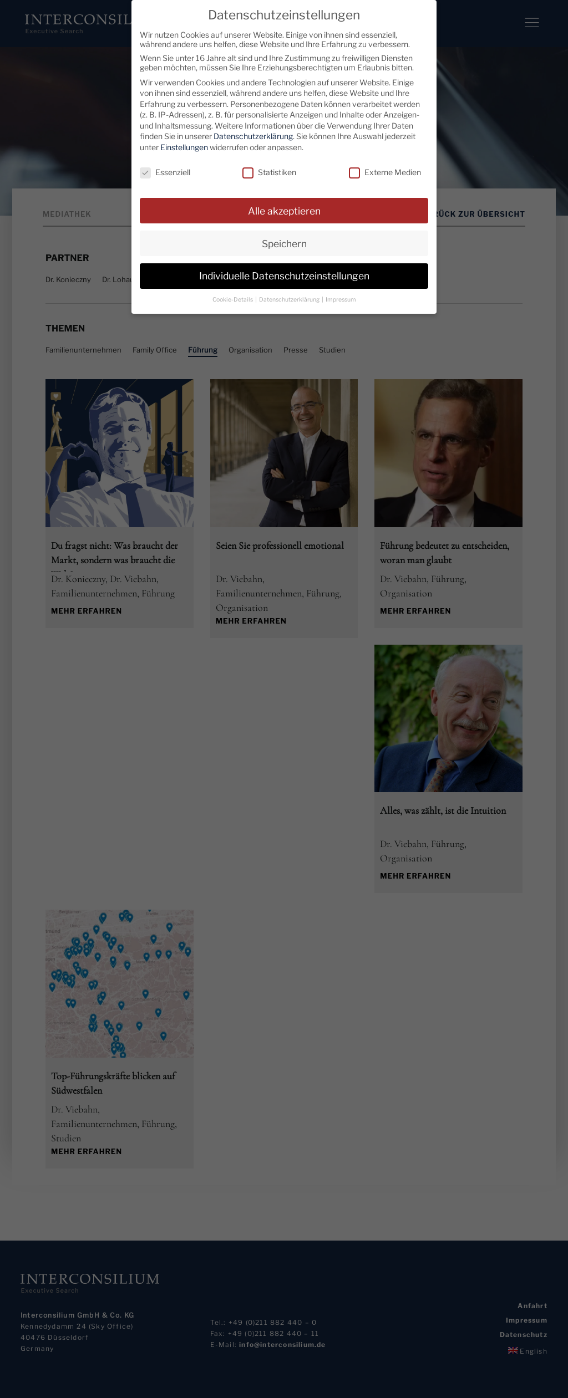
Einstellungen (184, 146)
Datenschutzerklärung (253, 136)
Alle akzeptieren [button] (284, 210)
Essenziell (165, 171)
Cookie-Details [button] (233, 299)
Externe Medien (385, 171)
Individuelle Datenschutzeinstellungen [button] (284, 276)
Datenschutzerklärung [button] (290, 299)
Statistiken (269, 171)
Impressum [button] (341, 299)
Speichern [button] (284, 243)
